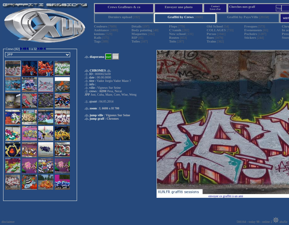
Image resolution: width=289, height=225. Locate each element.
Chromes (113, 118)
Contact (215, 6)
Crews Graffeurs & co (124, 7)
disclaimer (8, 221)
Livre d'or (215, 9)
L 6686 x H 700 (109, 108)
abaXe (280, 221)
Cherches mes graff (242, 6)
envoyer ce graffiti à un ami (226, 196)
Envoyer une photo (179, 7)
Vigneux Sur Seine (118, 115)
